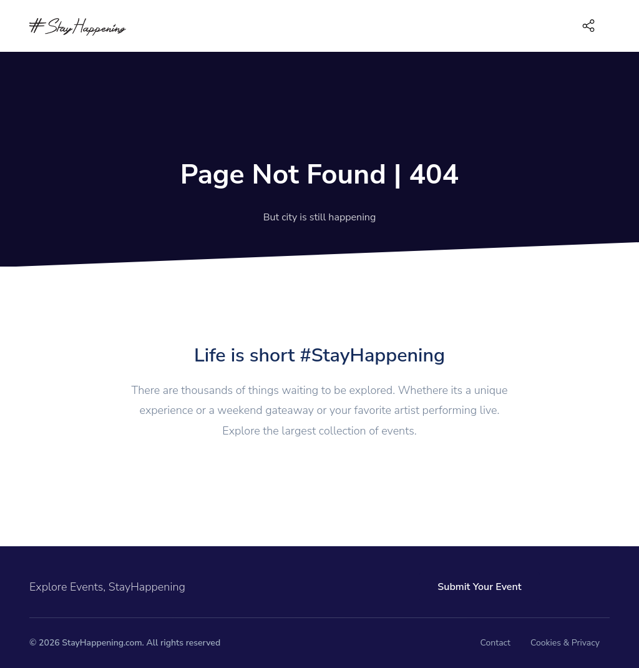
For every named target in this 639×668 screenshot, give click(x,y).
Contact (495, 643)
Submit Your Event (479, 587)
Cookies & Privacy (565, 643)
